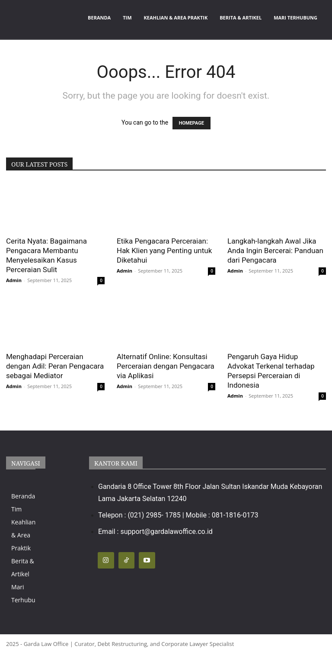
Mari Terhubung (295, 17)
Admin (14, 280)
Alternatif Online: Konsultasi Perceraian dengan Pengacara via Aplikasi (165, 366)
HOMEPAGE (191, 123)
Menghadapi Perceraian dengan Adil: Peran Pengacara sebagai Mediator (55, 366)
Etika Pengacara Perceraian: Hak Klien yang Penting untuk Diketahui (164, 250)
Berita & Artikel (241, 17)
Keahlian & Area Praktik (176, 17)
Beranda (99, 17)
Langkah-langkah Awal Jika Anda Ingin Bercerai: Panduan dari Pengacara (275, 250)
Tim (127, 17)
